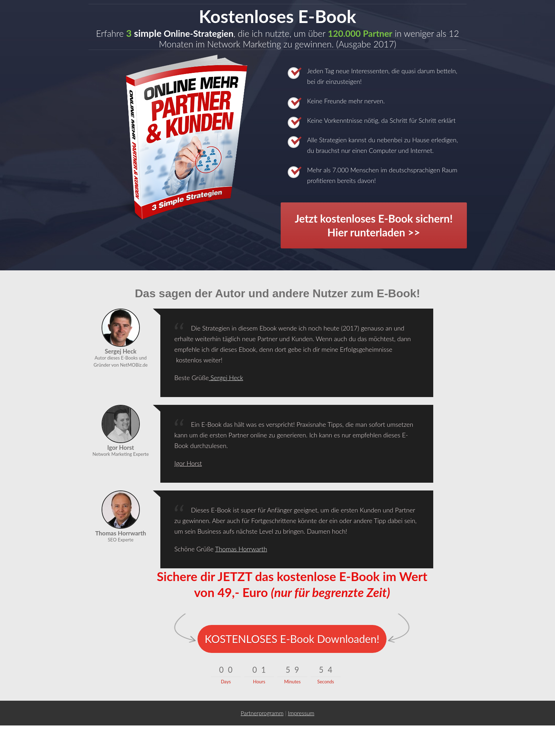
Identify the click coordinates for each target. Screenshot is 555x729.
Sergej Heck (226, 377)
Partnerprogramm (262, 713)
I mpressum (301, 713)
